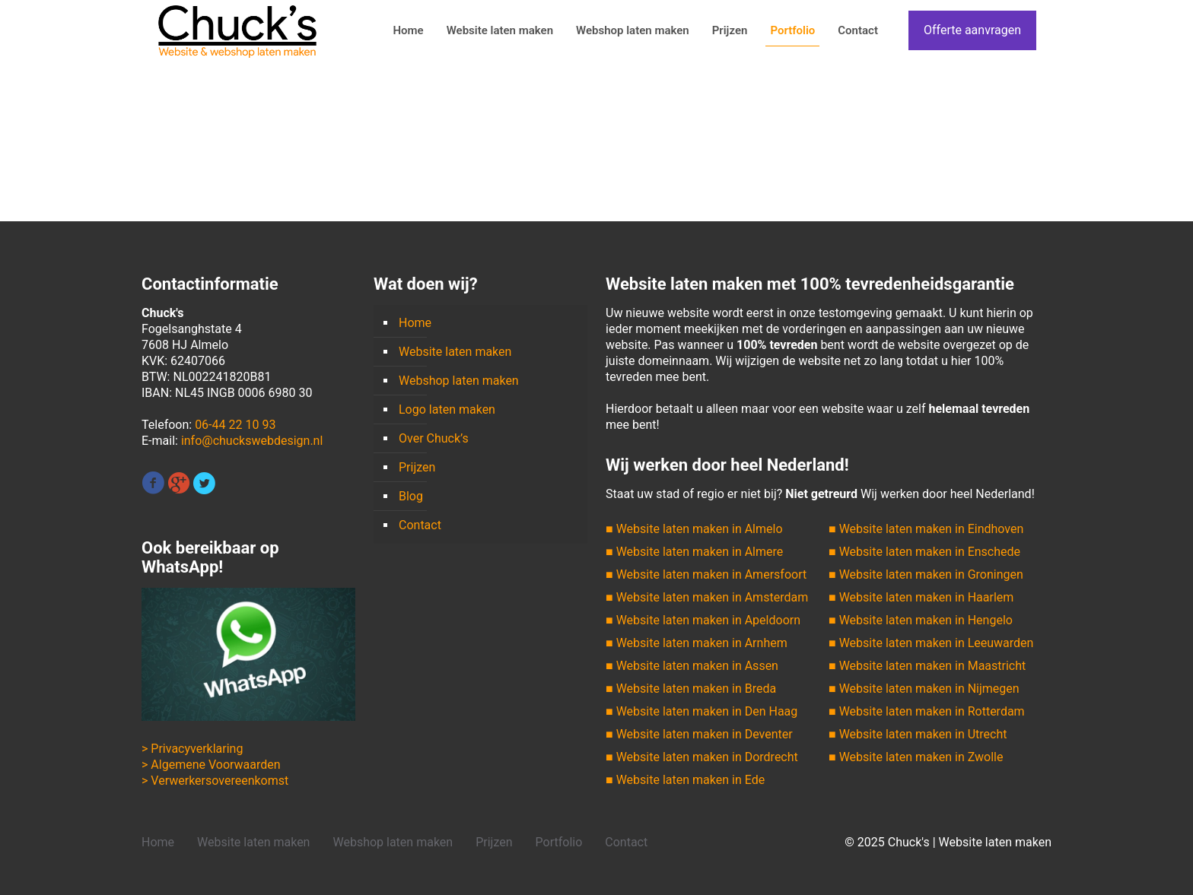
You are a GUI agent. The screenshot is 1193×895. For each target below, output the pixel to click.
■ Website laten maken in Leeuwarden (931, 643)
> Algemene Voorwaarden (211, 764)
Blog (411, 496)
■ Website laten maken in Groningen (926, 574)
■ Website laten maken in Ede (685, 780)
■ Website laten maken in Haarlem (921, 597)
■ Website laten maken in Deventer (699, 734)
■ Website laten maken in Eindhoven (926, 529)
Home (415, 323)
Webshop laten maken (459, 380)
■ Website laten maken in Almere (694, 551)
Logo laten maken (447, 409)
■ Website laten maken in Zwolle (916, 757)
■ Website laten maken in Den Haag (701, 711)
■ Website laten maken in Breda (691, 688)
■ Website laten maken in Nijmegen (924, 688)
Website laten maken (455, 351)
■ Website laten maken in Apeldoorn (703, 620)
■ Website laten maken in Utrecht (918, 734)
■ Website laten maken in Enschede (924, 551)
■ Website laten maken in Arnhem (696, 643)
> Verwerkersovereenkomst (215, 780)
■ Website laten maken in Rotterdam (927, 711)
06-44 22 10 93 (235, 424)
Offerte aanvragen (972, 30)
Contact (420, 525)
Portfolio (559, 842)
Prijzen (417, 467)
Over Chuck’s (434, 438)
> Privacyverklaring (192, 748)
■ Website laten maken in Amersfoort (706, 574)
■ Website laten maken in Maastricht (927, 666)
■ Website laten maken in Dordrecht (702, 757)
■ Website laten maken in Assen (692, 666)
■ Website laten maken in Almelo (694, 529)
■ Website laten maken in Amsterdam (707, 597)
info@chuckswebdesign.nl (252, 440)
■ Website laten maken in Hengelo (921, 620)
